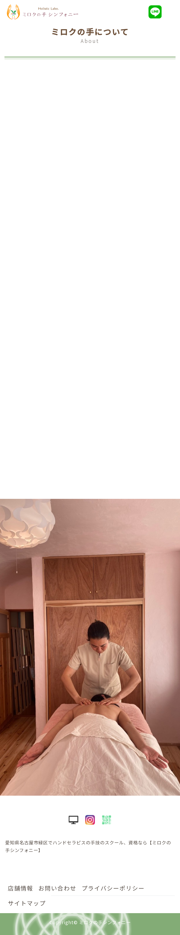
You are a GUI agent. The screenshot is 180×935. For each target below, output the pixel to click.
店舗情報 (20, 888)
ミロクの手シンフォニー (105, 922)
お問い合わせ (57, 888)
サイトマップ (27, 903)
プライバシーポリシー (113, 888)
